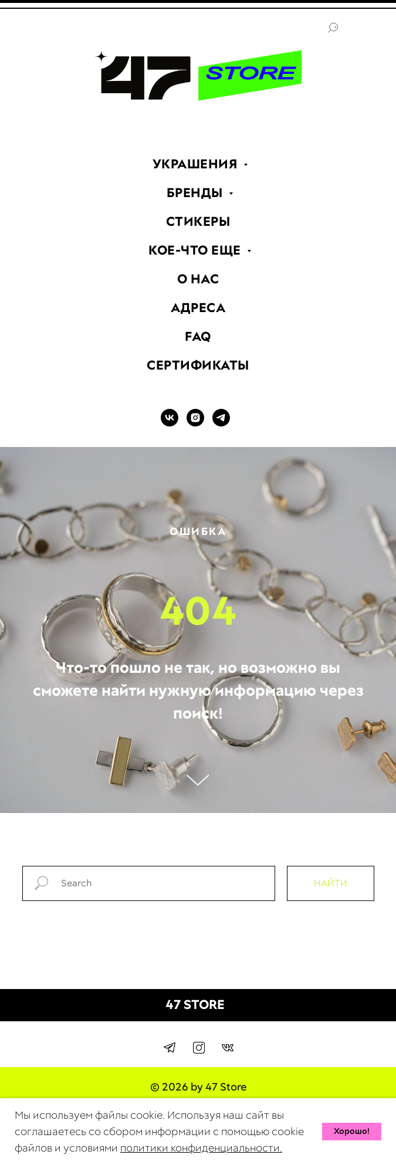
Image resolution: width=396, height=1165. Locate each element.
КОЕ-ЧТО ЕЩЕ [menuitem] (196, 250)
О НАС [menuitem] (198, 278)
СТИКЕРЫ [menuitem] (198, 221)
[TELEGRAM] (221, 423)
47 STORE (195, 1004)
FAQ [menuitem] (198, 336)
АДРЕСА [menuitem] (198, 307)
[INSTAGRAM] (195, 423)
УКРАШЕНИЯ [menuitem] (197, 163)
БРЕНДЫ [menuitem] (196, 192)
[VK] (169, 423)
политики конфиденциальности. (201, 1147)
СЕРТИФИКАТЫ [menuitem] (198, 365)
